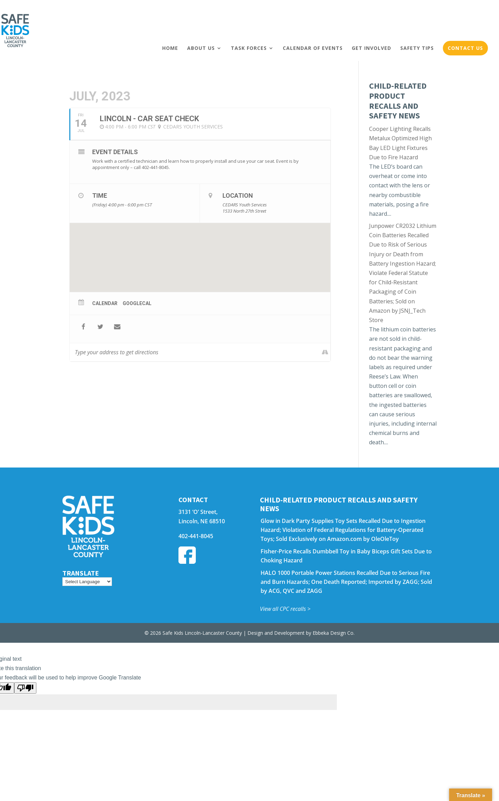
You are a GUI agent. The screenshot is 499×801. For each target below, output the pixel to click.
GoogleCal (137, 303)
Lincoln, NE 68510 (201, 521)
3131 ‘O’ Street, (198, 512)
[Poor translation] (25, 688)
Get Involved (371, 48)
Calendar (104, 303)
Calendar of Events (313, 48)
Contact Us (465, 48)
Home (170, 48)
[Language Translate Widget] (87, 581)
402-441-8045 (195, 536)
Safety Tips (417, 48)
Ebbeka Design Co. (333, 633)
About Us (201, 48)
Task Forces (249, 48)
